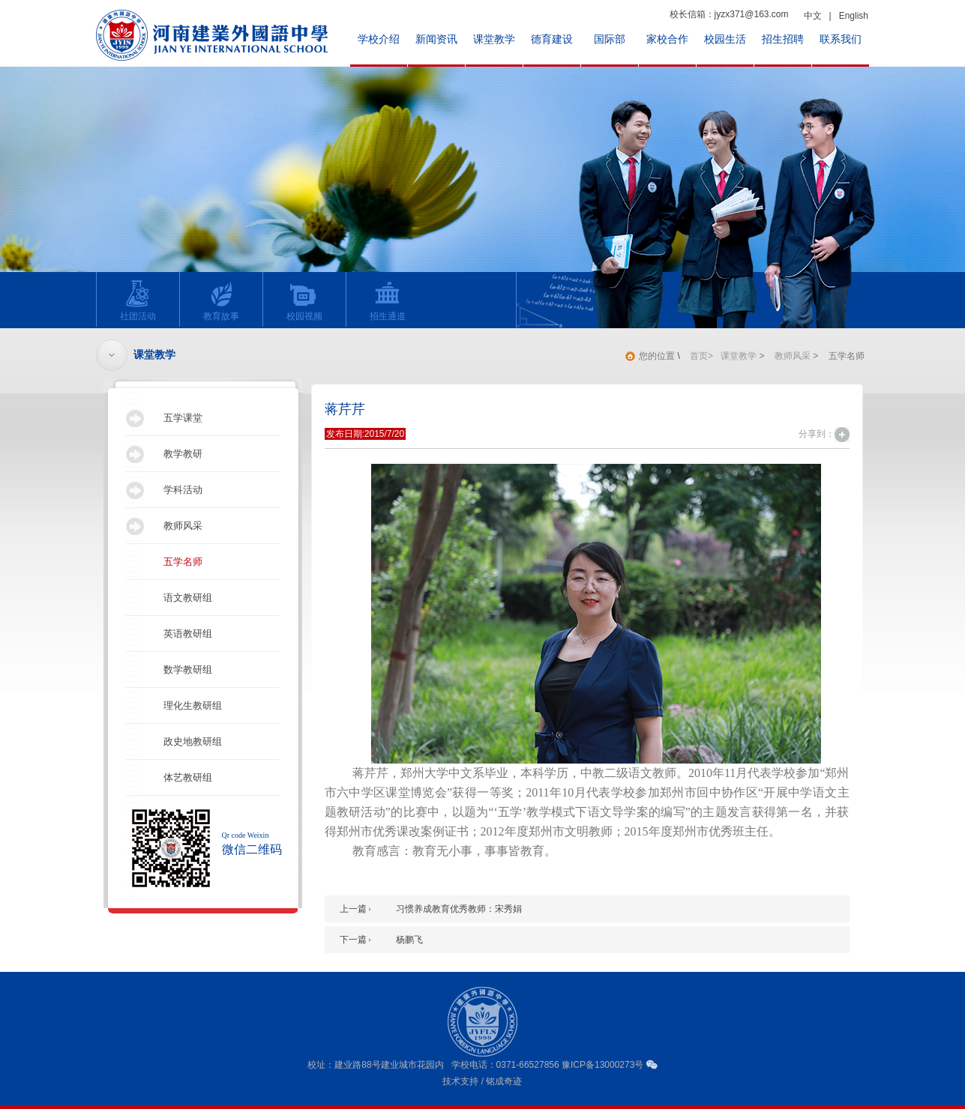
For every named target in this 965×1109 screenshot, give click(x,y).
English (853, 15)
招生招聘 (783, 39)
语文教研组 (187, 597)
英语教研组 (187, 633)
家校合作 (667, 39)
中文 (813, 15)
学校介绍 (379, 39)
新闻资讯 (436, 39)
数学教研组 (187, 669)
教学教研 (182, 453)
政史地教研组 (192, 741)
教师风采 (182, 525)
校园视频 (300, 300)
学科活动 (182, 489)
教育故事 (217, 300)
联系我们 (841, 39)
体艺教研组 (187, 777)
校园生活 (725, 39)
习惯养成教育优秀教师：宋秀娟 (459, 909)
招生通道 (383, 300)
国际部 (609, 39)
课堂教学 (494, 39)
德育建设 (552, 39)
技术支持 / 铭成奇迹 (482, 1081)
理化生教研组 (192, 705)
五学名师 (182, 561)
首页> (701, 356)
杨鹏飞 (409, 939)
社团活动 (134, 300)
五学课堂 (182, 417)
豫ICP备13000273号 (602, 1065)
